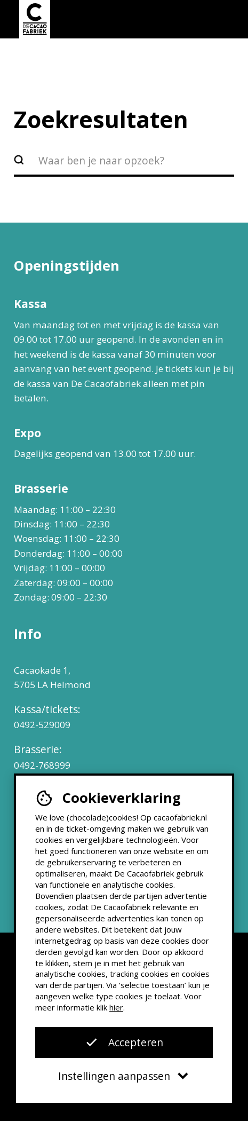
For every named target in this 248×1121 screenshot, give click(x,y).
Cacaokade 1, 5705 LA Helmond (52, 677)
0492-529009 (42, 725)
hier (116, 1007)
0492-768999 (42, 765)
